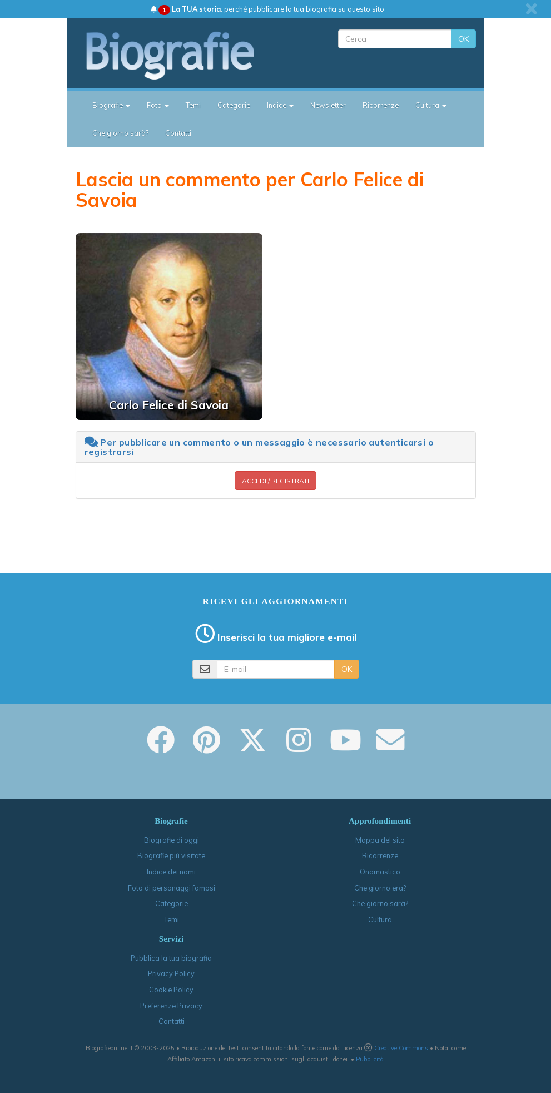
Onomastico (380, 871)
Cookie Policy (171, 989)
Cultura (380, 919)
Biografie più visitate (171, 855)
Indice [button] (280, 105)
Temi (193, 105)
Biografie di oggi (171, 839)
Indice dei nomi (171, 871)
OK (463, 39)
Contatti (178, 132)
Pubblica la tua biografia (171, 957)
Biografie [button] (111, 105)
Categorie (233, 105)
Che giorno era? (380, 887)
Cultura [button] (430, 105)
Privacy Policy (171, 973)
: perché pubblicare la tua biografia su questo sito (267, 8)
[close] (531, 9)
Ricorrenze (381, 105)
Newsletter (328, 105)
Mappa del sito (380, 839)
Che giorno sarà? (120, 132)
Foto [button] (158, 105)
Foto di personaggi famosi (171, 887)
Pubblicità (370, 1059)
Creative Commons (401, 1048)
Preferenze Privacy (171, 1005)
